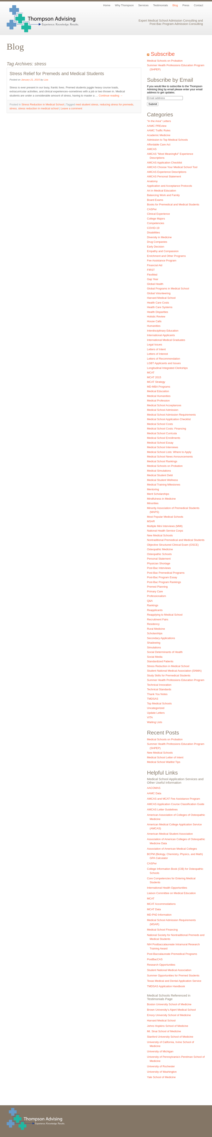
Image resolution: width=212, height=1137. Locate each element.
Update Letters (156, 712)
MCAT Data (154, 909)
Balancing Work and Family (163, 195)
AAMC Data (154, 793)
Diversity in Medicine (159, 237)
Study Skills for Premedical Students (168, 675)
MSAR (151, 521)
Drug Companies (157, 241)
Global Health (155, 283)
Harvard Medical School (161, 297)
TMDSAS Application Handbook (166, 986)
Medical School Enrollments (163, 437)
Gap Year (152, 279)
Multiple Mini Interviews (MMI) (165, 526)
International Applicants (161, 335)
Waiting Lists (154, 722)
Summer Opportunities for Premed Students (173, 975)
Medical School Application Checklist (169, 419)
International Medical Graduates (166, 340)
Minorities (153, 503)
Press (185, 5)
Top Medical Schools (159, 703)
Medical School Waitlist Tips (163, 762)
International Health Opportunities (167, 887)
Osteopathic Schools (159, 554)
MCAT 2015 (154, 377)
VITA (150, 717)
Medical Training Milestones (163, 484)
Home (106, 5)
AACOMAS (153, 787)
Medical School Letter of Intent (165, 757)
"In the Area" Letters (159, 121)
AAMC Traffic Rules (158, 130)
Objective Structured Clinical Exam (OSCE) (173, 544)
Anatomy (152, 181)
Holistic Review (156, 316)
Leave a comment (71, 108)
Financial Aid (154, 265)
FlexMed (152, 274)
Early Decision (155, 246)
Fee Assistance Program (161, 260)
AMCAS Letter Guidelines (162, 809)
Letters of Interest (157, 353)
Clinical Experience (158, 213)
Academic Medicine (158, 135)
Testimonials (160, 5)
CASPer (152, 209)
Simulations (154, 647)
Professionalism (156, 596)
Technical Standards (159, 689)
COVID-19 (153, 227)
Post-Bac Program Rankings (164, 582)
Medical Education (158, 391)
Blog (175, 5)
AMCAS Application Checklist (164, 162)
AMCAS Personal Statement (164, 176)
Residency (153, 624)
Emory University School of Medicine (169, 1015)
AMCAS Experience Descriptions (166, 171)
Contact (198, 5)
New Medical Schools (160, 535)
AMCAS (152, 149)
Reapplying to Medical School (164, 614)
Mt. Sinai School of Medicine (164, 1031)
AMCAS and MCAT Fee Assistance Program (173, 798)
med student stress (87, 104)
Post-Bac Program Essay (162, 577)
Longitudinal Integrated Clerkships (167, 368)
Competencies (155, 223)
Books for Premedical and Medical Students (173, 204)
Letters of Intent (156, 349)
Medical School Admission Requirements (171, 414)
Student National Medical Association (169, 970)
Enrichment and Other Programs (166, 255)
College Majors (156, 218)
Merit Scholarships (158, 493)
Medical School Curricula (162, 433)
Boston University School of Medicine (169, 1004)
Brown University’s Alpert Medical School (171, 1009)
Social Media (154, 656)
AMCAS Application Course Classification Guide (175, 804)
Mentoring (153, 489)
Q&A (150, 600)
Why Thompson (124, 5)
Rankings (152, 605)
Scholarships (154, 633)
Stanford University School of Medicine (170, 1036)
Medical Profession (158, 400)
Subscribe (163, 54)
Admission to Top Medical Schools (167, 139)
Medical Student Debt (160, 475)
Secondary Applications (161, 638)
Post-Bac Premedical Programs (165, 572)
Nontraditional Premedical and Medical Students (176, 540)
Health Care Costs (158, 302)
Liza (46, 79)
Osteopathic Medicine (160, 549)
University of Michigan (160, 1051)
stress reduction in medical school (38, 108)
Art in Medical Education (161, 190)
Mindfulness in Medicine (161, 498)
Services (143, 5)
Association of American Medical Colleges (172, 848)
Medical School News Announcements (170, 456)
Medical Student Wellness (162, 480)
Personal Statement (159, 558)
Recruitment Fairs (157, 619)
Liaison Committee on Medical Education (171, 893)
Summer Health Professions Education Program (175, 680)
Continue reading (111, 95)
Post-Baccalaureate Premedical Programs (172, 953)
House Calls (154, 321)
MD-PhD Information (159, 914)
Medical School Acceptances (164, 405)
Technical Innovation (159, 684)
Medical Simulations (159, 470)
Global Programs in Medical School (168, 288)
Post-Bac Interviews (159, 568)
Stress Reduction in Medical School (43, 104)
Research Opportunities (161, 964)
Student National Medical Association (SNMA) (174, 670)
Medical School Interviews (162, 447)
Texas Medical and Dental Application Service (174, 980)
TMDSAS (152, 698)
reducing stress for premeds (116, 104)
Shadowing (153, 642)
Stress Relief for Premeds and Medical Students (57, 73)
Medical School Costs (160, 424)
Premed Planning (157, 586)
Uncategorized (155, 708)
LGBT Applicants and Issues (164, 363)
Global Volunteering (158, 293)
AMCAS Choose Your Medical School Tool (172, 167)
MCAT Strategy (156, 381)
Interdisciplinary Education (162, 330)
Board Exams (155, 199)
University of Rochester (161, 1066)
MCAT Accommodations (161, 903)
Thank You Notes (157, 694)
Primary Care (155, 591)
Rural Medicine (156, 628)
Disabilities (153, 232)
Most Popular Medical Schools (165, 516)
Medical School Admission (162, 409)
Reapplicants (155, 610)
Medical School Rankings (162, 461)
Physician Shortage (158, 563)
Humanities (153, 325)
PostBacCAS (155, 959)
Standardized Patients (160, 661)
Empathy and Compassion (162, 251)
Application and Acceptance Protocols (169, 185)
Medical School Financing (162, 929)
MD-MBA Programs (158, 386)
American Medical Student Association (170, 833)
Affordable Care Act (158, 144)
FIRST (151, 269)
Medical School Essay (160, 442)
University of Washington (162, 1071)
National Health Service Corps (165, 530)
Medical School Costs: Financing (166, 428)
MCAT (150, 372)
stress (13, 108)
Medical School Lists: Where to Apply (169, 452)
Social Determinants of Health (165, 652)
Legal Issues (154, 344)
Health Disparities (157, 312)
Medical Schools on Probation (165, 60)
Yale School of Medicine (161, 1077)
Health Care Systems (159, 307)
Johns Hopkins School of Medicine (167, 1025)
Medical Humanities (158, 396)
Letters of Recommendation (163, 358)
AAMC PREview (156, 125)
